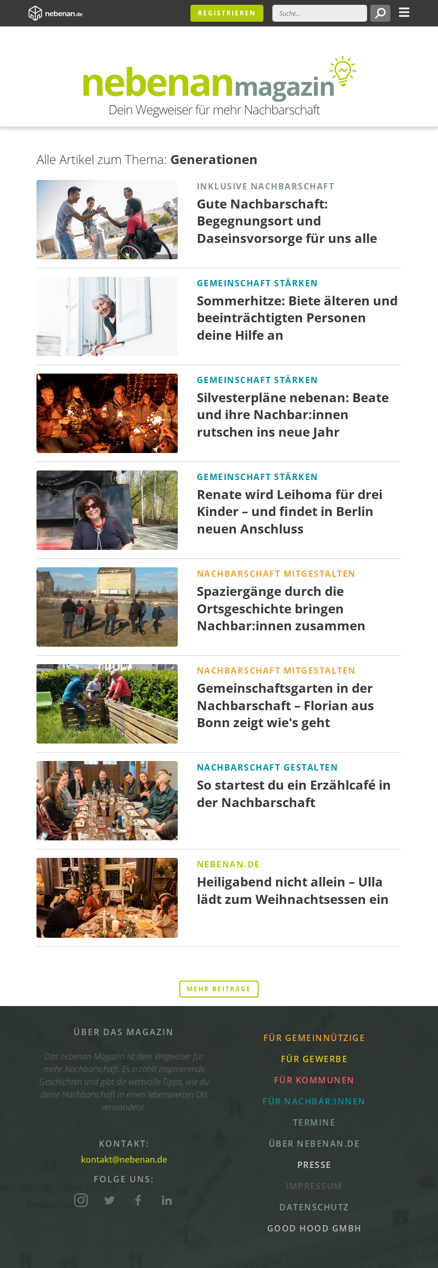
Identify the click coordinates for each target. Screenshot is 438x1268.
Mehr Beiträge (219, 988)
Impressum (314, 1186)
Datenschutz (314, 1207)
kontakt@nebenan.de (124, 1159)
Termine (314, 1122)
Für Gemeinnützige (314, 1038)
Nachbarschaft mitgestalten (276, 573)
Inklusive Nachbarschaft (266, 186)
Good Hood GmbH (314, 1228)
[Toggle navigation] (404, 11)
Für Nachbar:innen (314, 1101)
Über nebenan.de (314, 1143)
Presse (314, 1165)
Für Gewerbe (314, 1059)
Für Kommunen (314, 1080)
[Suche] (319, 13)
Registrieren (227, 12)
